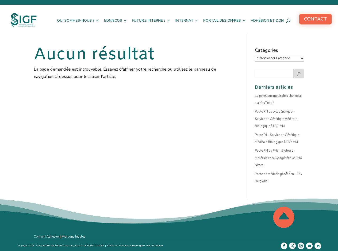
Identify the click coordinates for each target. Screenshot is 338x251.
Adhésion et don (267, 20)
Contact (315, 19)
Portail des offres (222, 20)
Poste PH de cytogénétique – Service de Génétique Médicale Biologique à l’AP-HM (276, 118)
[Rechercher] (298, 73)
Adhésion (53, 237)
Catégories (266, 50)
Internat (184, 20)
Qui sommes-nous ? (75, 20)
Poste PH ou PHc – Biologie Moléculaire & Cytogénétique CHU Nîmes (278, 158)
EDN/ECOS (113, 20)
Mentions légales (73, 237)
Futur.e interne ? (148, 20)
